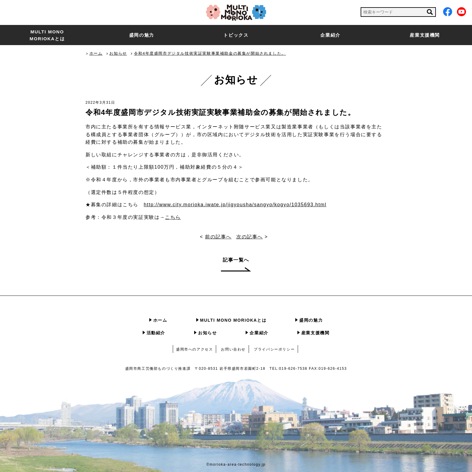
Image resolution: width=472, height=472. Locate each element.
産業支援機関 (425, 35)
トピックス (235, 35)
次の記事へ (249, 236)
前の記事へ (218, 236)
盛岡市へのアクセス (194, 349)
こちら (173, 217)
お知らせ (207, 332)
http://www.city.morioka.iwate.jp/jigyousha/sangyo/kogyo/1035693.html (235, 204)
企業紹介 (330, 35)
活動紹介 (156, 332)
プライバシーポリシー (274, 349)
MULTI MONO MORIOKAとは (47, 35)
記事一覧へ (236, 259)
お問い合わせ (233, 349)
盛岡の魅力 (141, 35)
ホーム (160, 320)
